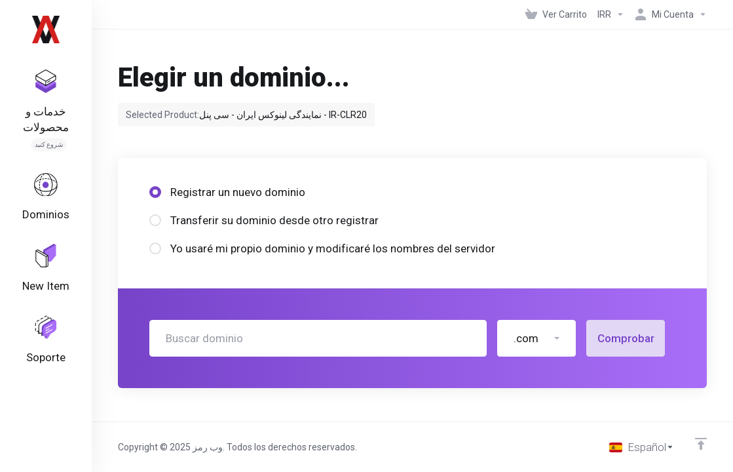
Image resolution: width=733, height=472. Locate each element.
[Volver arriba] (701, 444)
